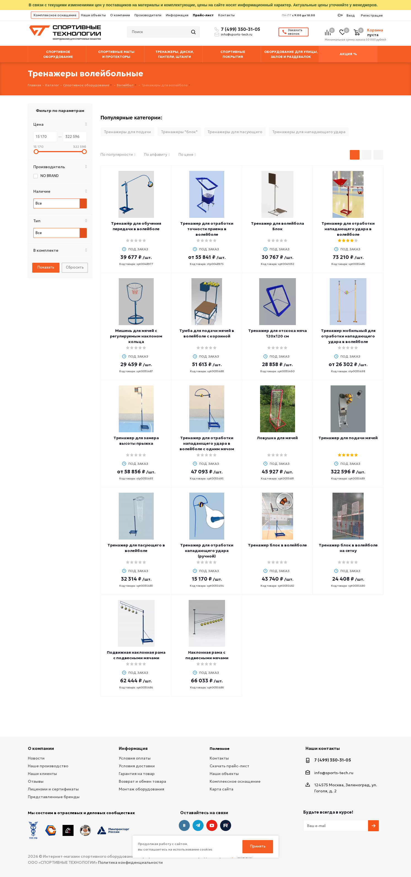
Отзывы (36, 781)
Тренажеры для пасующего (234, 131)
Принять (258, 846)
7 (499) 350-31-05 (239, 29)
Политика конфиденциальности (130, 862)
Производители (147, 15)
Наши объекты (93, 15)
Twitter (225, 825)
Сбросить (75, 267)
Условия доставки (137, 765)
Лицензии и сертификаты (53, 789)
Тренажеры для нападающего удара (308, 131)
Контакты (226, 15)
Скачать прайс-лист (229, 765)
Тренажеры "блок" (179, 131)
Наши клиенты (42, 773)
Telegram (198, 825)
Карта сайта (221, 789)
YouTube (211, 825)
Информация (177, 15)
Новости (36, 758)
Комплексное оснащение (55, 15)
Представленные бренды (54, 796)
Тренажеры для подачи (127, 131)
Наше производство (48, 765)
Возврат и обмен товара (142, 781)
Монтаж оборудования (141, 789)
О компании (120, 15)
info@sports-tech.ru (236, 34)
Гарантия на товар (137, 773)
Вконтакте (184, 825)
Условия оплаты (135, 758)
